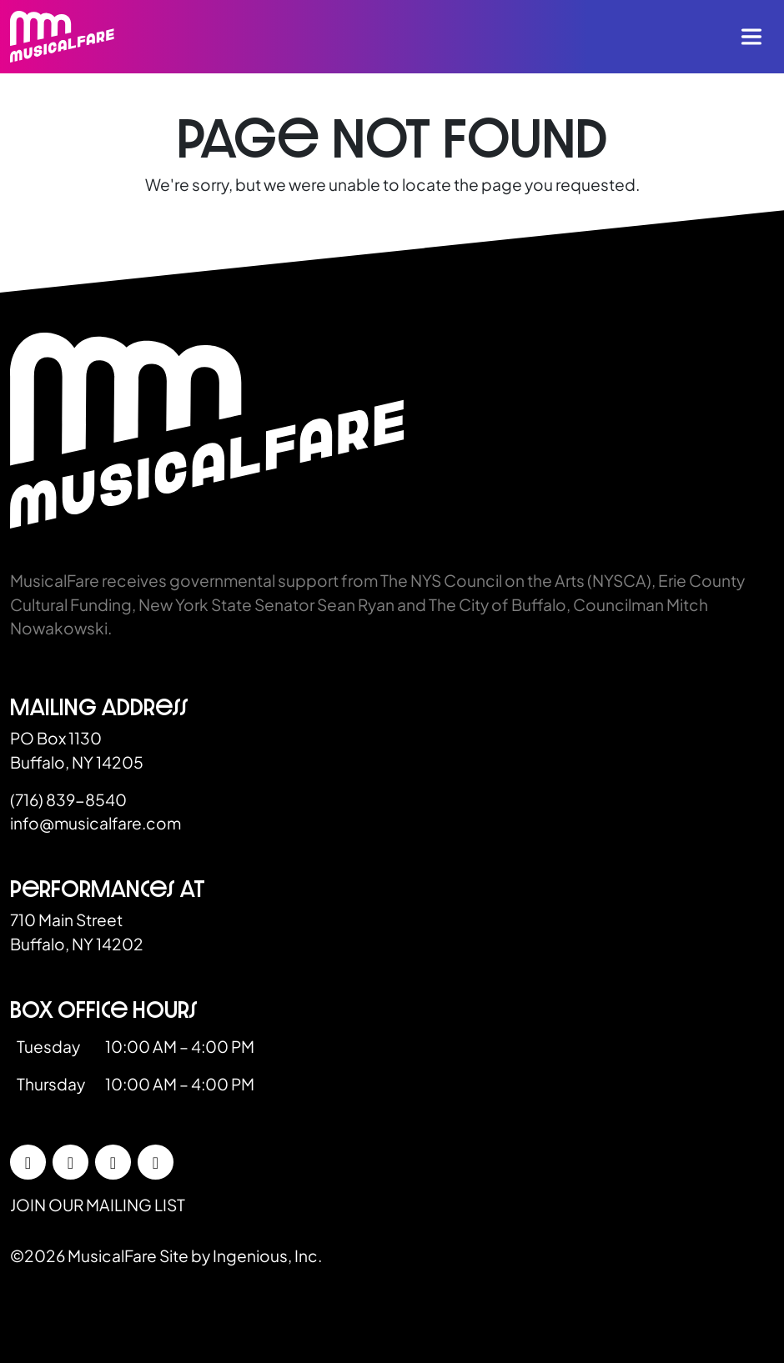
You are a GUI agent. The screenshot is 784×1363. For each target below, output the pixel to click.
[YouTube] (155, 1162)
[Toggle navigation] (751, 37)
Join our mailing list (97, 1205)
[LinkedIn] (113, 1162)
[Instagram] (70, 1162)
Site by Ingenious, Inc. (240, 1255)
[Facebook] (28, 1162)
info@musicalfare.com (95, 823)
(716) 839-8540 (68, 799)
